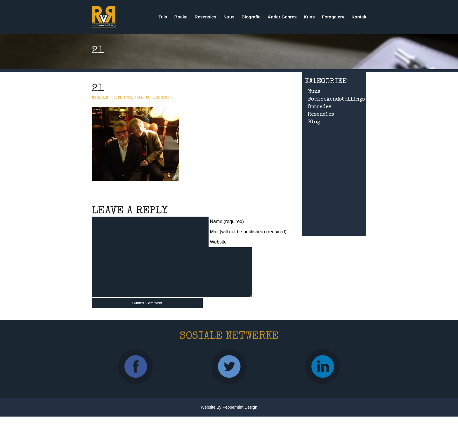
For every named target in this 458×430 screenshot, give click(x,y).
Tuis (163, 16)
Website (218, 241)
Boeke (181, 16)
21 (98, 89)
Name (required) (227, 221)
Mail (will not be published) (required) (248, 231)
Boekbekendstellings (336, 99)
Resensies (205, 16)
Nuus (229, 16)
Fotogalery (333, 16)
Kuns (309, 16)
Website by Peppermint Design (229, 416)
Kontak (358, 16)
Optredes (319, 107)
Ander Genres (282, 16)
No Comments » (159, 98)
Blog (314, 122)
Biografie (251, 16)
